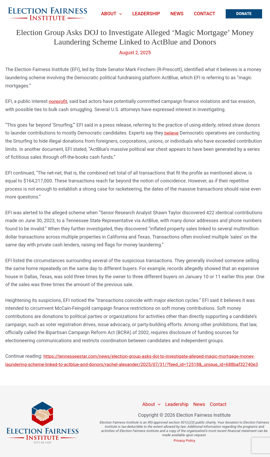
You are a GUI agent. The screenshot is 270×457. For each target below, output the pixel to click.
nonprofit (58, 101)
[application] (122, 13)
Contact (205, 13)
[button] (244, 13)
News (178, 13)
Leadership (148, 13)
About (114, 13)
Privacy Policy (184, 441)
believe (171, 133)
